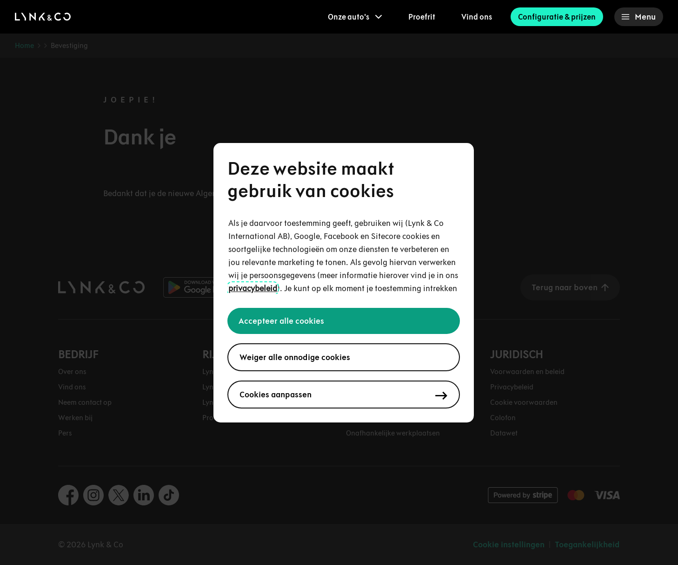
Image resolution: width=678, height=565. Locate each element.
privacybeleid (252, 288)
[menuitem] (355, 16)
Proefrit (421, 16)
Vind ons (476, 16)
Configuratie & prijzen (557, 16)
